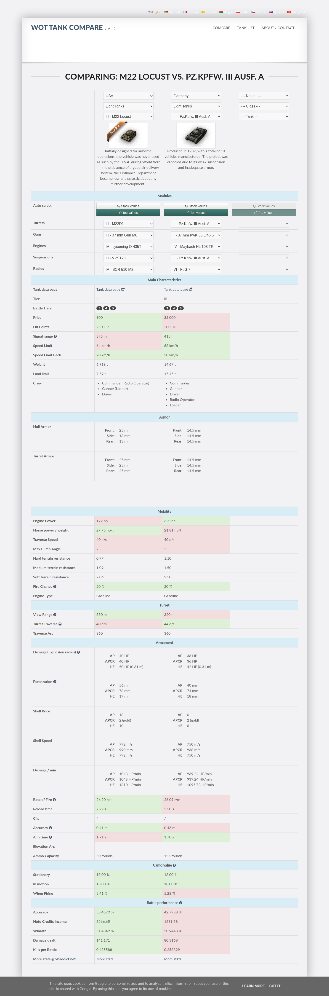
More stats (105, 959)
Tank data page (110, 289)
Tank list (246, 27)
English (154, 12)
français (190, 12)
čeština (259, 12)
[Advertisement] (164, 49)
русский (276, 12)
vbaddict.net (65, 959)
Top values (128, 213)
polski (242, 12)
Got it (274, 986)
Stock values (128, 206)
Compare (221, 27)
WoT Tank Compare (74, 27)
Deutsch (172, 12)
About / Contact (278, 27)
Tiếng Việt (296, 12)
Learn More (253, 986)
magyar (226, 12)
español (208, 12)
